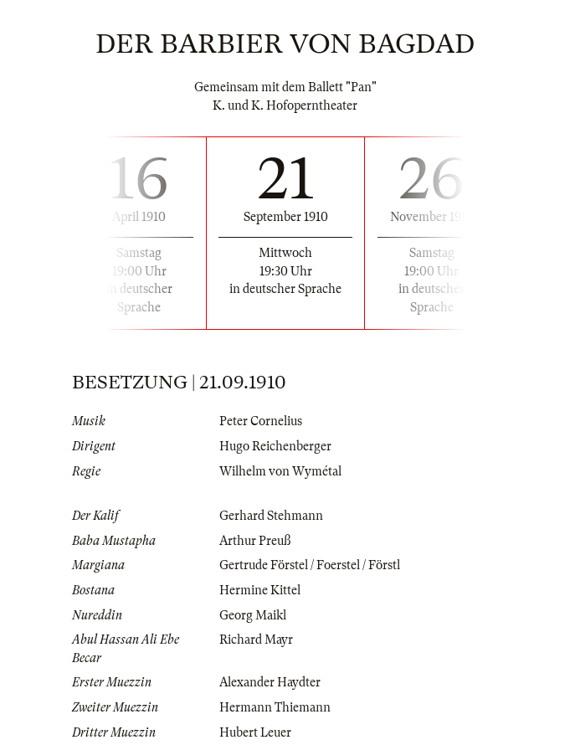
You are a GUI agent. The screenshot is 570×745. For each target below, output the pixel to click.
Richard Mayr (256, 639)
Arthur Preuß (254, 540)
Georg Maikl (252, 615)
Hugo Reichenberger (275, 446)
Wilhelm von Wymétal (280, 471)
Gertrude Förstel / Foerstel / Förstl (309, 565)
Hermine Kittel (259, 590)
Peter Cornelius (260, 421)
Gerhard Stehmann (271, 515)
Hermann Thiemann (275, 707)
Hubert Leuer (255, 732)
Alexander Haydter (270, 682)
